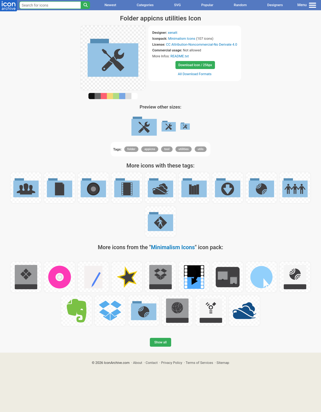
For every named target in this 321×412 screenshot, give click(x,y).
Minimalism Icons (181, 38)
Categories (145, 5)
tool (167, 149)
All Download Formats (195, 74)
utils (201, 149)
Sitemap (223, 363)
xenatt (172, 33)
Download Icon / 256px (195, 65)
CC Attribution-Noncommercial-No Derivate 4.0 (201, 44)
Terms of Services (199, 363)
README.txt (180, 56)
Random (240, 5)
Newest (110, 5)
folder (131, 149)
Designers (275, 5)
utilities (184, 149)
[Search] (85, 5)
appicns (149, 149)
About (137, 363)
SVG (177, 5)
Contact (152, 363)
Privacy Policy (171, 363)
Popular (207, 5)
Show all (160, 342)
